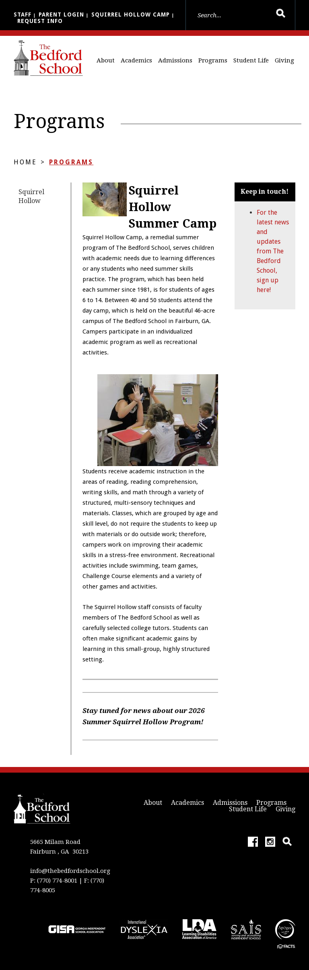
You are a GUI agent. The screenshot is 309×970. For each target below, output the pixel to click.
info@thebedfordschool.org (70, 871)
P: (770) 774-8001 (53, 880)
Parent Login (61, 14)
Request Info (40, 21)
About (106, 60)
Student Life (251, 60)
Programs (212, 60)
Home (25, 162)
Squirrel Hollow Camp (130, 14)
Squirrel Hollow (31, 196)
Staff (22, 14)
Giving (284, 60)
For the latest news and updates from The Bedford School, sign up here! (273, 251)
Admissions (175, 60)
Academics (136, 60)
